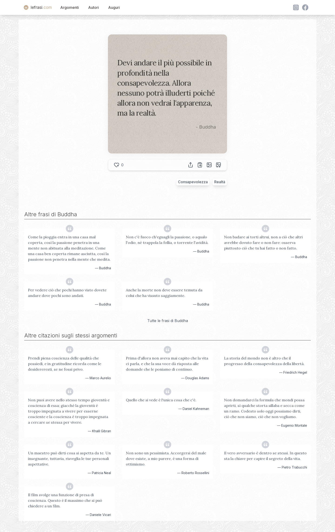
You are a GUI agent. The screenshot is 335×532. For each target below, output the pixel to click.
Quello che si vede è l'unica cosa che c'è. (161, 400)
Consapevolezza (193, 182)
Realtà (219, 182)
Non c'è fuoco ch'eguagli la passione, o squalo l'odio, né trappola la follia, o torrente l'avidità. (167, 240)
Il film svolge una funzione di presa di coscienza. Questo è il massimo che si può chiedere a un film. (65, 500)
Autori (93, 7)
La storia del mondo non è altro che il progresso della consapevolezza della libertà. (264, 361)
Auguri (114, 7)
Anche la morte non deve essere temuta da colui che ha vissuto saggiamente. (164, 293)
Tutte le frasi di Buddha (167, 320)
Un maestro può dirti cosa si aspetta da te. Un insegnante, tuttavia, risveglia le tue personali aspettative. (69, 458)
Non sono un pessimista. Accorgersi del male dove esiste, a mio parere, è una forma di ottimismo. (166, 458)
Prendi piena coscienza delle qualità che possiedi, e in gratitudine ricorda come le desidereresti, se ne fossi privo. (64, 364)
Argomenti (69, 7)
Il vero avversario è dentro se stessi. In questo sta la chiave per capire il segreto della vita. (265, 456)
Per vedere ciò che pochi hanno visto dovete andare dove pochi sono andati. (67, 293)
